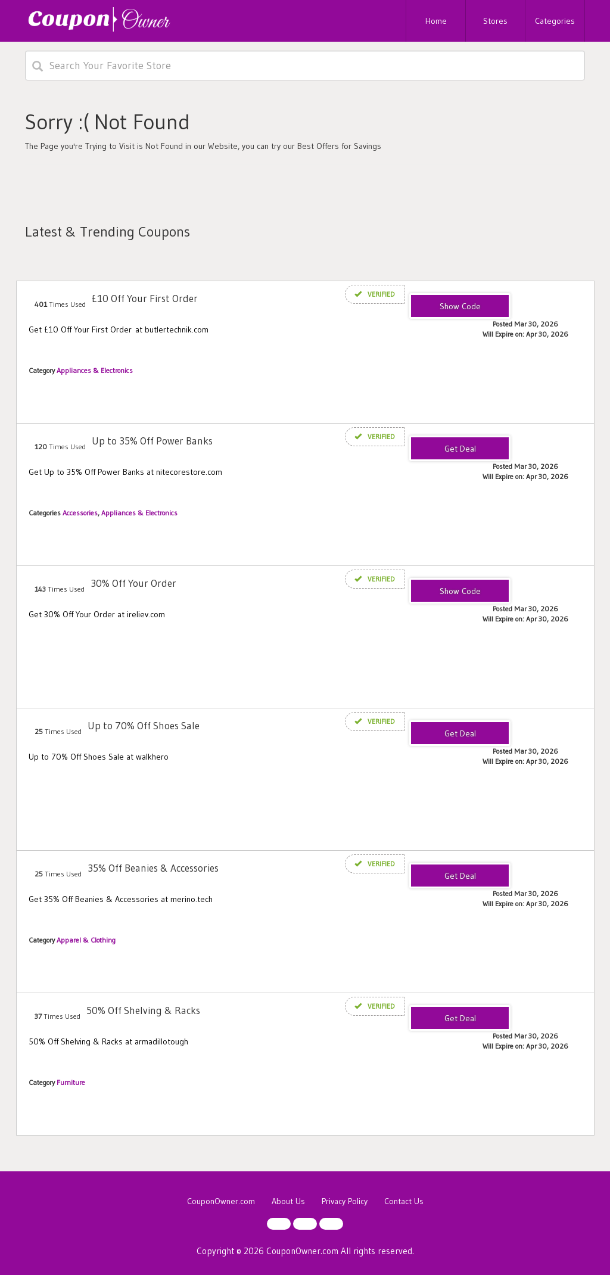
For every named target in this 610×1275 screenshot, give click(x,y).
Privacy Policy (345, 1201)
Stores (495, 20)
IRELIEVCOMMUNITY (460, 592)
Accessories (80, 512)
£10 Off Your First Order (145, 298)
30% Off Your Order (133, 583)
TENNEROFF (460, 307)
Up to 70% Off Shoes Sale (144, 725)
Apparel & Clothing (86, 939)
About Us (288, 1201)
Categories (555, 20)
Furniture (71, 1082)
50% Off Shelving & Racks (143, 1010)
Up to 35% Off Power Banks (152, 440)
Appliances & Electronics (95, 370)
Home (436, 20)
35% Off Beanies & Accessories (153, 868)
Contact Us (404, 1201)
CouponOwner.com (221, 1201)
